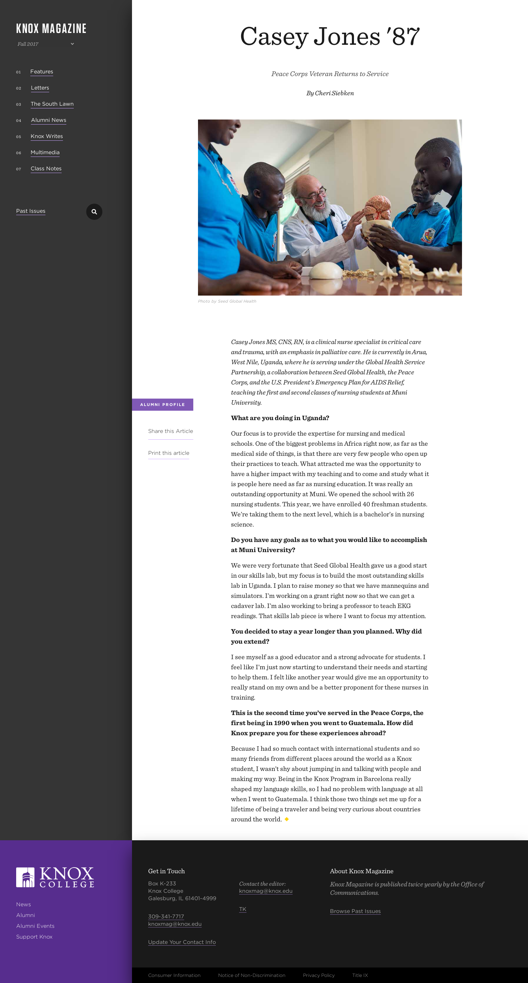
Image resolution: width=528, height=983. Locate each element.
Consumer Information (174, 975)
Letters (40, 87)
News (23, 904)
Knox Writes (47, 136)
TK (242, 909)
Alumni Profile (162, 404)
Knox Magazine (51, 28)
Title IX (360, 975)
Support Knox (34, 937)
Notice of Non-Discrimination (252, 975)
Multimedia (45, 152)
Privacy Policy (319, 975)
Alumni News (48, 120)
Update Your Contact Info (182, 942)
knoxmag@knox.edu (175, 924)
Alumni (25, 915)
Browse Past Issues (355, 911)
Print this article (168, 453)
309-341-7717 (166, 916)
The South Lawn (52, 104)
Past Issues (30, 211)
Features (41, 71)
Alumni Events (35, 926)
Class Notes (46, 168)
